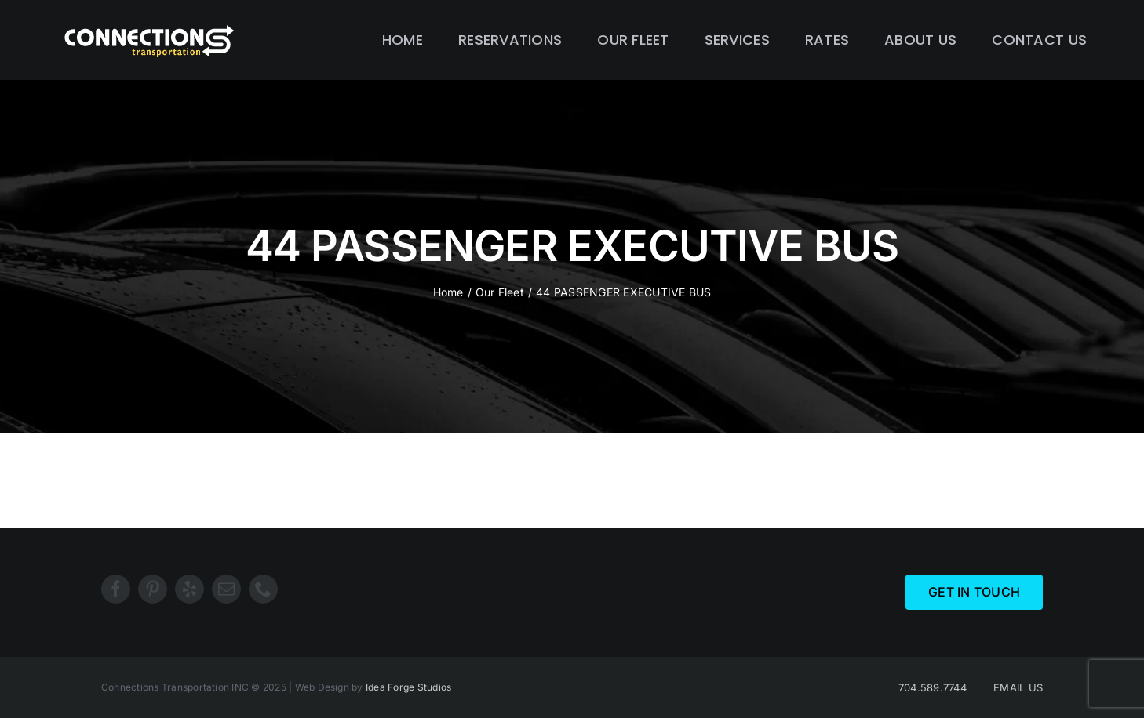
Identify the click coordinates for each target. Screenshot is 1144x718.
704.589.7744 (932, 687)
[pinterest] (152, 589)
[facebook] (115, 589)
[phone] (263, 589)
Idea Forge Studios (408, 687)
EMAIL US (1018, 687)
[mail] (226, 589)
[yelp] (189, 589)
